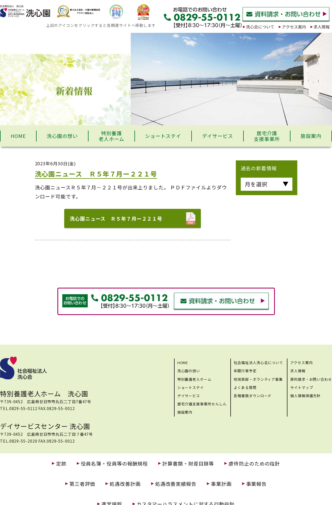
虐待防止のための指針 (254, 463)
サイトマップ (301, 387)
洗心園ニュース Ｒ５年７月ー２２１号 (116, 218)
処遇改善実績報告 (175, 483)
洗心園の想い (62, 135)
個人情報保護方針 (305, 395)
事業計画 (221, 483)
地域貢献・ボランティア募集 (258, 379)
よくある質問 (245, 387)
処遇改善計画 (125, 483)
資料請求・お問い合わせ (311, 379)
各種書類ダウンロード (253, 395)
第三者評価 (82, 483)
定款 (61, 463)
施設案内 (311, 135)
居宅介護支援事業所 (267, 136)
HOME (18, 135)
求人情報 (297, 370)
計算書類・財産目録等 (188, 463)
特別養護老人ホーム (111, 136)
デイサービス (217, 135)
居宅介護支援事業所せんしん (202, 403)
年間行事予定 (245, 370)
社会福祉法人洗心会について (258, 362)
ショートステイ (163, 135)
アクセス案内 (301, 362)
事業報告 (256, 483)
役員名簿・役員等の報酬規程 (114, 463)
